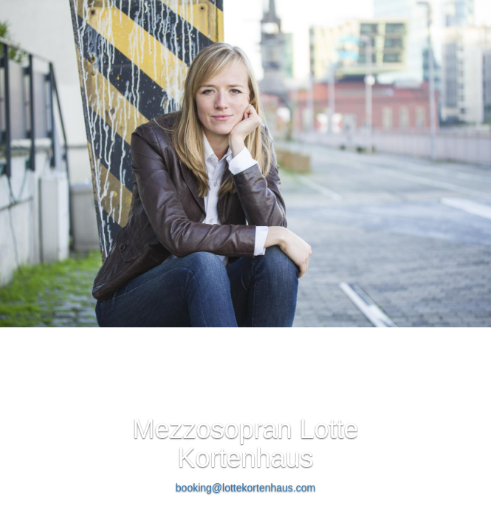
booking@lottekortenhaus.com (245, 488)
